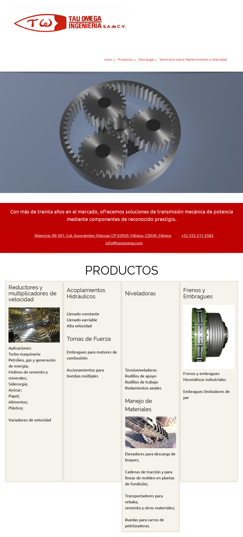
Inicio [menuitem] (36, 520)
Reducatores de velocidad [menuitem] (64, 520)
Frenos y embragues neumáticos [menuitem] (182, 520)
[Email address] (121, 243)
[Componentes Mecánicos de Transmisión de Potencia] (68, 23)
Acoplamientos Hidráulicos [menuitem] (132, 520)
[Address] (100, 235)
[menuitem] (108, 60)
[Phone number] (195, 235)
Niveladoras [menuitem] (98, 520)
